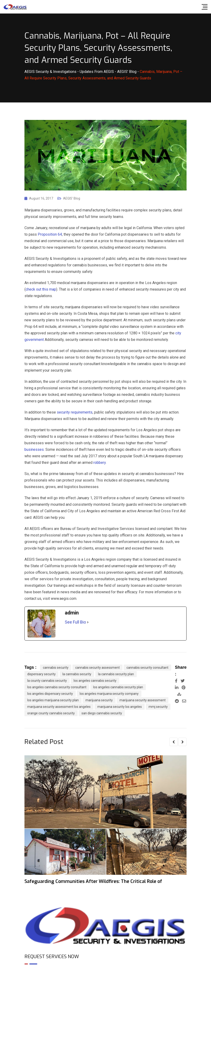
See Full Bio (75, 622)
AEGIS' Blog (71, 198)
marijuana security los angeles (119, 707)
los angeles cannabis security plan (118, 687)
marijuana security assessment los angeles (59, 707)
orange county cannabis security (51, 713)
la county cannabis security (47, 680)
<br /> (105, 988)
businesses (34, 449)
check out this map (41, 289)
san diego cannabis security (102, 713)
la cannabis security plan (116, 674)
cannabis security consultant (147, 667)
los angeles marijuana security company (109, 693)
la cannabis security (76, 674)
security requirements (74, 412)
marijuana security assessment (142, 700)
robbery (99, 462)
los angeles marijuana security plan (53, 700)
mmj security (158, 707)
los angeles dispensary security (50, 693)
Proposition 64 (50, 234)
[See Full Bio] (88, 622)
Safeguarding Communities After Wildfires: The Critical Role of (93, 881)
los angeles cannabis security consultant (56, 687)
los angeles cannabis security (95, 680)
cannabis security (55, 667)
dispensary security (41, 674)
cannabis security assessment (97, 667)
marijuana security (99, 700)
